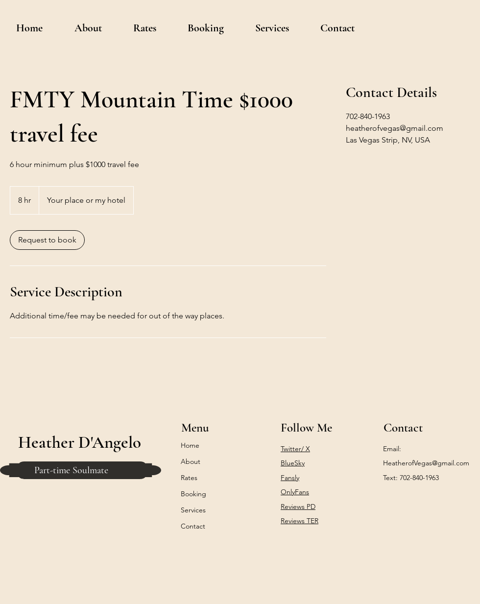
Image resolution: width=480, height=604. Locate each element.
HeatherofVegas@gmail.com (426, 463)
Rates (189, 477)
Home (190, 445)
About (190, 461)
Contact (193, 526)
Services (193, 510)
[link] (47, 240)
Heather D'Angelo (79, 442)
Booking (193, 493)
